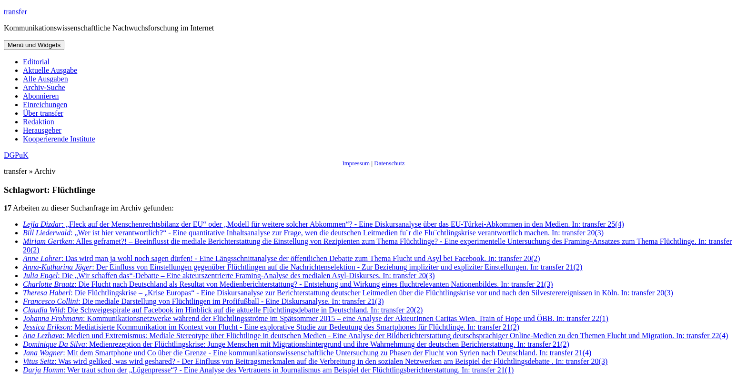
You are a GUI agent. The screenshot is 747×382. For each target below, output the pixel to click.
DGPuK (16, 155)
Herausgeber (42, 130)
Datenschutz (389, 163)
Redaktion (38, 122)
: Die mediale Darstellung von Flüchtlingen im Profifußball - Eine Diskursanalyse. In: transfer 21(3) (203, 301)
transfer (15, 12)
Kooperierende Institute (59, 139)
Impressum (356, 163)
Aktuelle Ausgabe (50, 70)
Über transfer (43, 113)
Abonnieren (41, 96)
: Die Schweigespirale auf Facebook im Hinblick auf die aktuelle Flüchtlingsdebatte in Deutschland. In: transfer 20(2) (223, 310)
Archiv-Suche (44, 87)
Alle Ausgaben (45, 79)
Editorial (36, 62)
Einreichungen (45, 105)
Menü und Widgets (34, 45)
